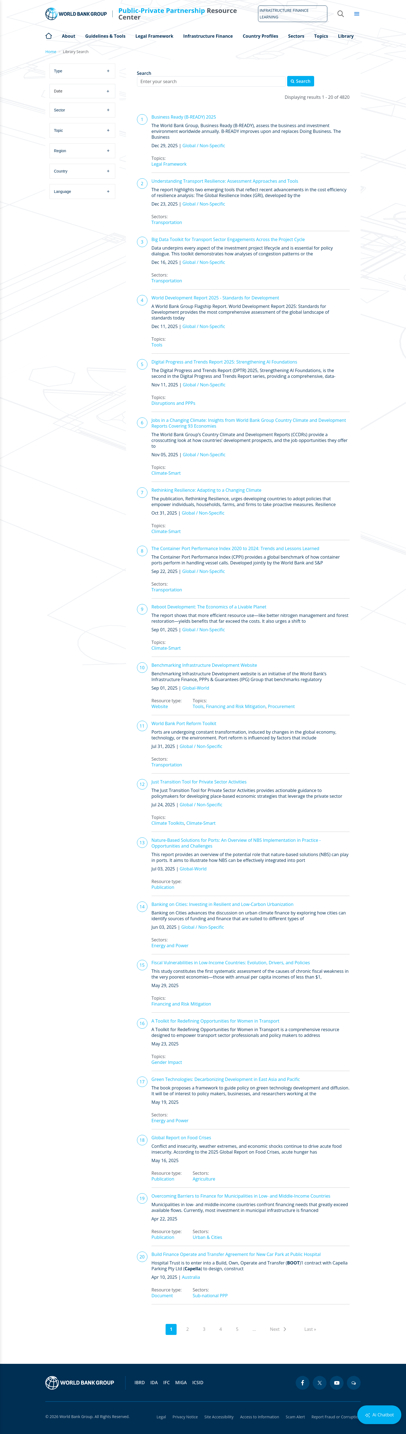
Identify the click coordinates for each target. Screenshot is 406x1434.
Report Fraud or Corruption (336, 1416)
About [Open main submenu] (68, 36)
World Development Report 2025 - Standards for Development (215, 298)
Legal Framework (169, 164)
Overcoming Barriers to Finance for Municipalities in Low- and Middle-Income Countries (241, 1196)
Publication (163, 887)
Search (144, 73)
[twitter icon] (320, 1383)
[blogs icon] (354, 1383)
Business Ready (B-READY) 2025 (184, 117)
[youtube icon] (337, 1383)
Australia (191, 1277)
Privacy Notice (185, 1416)
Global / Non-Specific (203, 146)
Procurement (281, 706)
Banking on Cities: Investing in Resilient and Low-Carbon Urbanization (222, 904)
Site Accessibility (219, 1416)
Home (48, 35)
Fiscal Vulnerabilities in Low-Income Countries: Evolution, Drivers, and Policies (231, 963)
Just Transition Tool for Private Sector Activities (199, 782)
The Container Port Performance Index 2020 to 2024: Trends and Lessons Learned (235, 548)
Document (162, 1296)
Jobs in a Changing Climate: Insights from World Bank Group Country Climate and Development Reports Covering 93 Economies (249, 423)
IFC (166, 1383)
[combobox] (83, 71)
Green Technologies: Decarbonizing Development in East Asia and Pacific (226, 1079)
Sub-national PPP (210, 1296)
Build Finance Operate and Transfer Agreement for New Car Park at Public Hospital (236, 1254)
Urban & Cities (207, 1237)
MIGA (181, 1383)
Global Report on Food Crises (181, 1138)
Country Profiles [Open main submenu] (260, 36)
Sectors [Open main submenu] (296, 36)
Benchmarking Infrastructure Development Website (204, 665)
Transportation (167, 222)
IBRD (140, 1383)
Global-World (195, 688)
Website (160, 706)
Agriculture (204, 1179)
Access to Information (259, 1416)
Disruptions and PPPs (174, 403)
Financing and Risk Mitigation (236, 706)
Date (81, 91)
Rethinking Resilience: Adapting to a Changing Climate (207, 490)
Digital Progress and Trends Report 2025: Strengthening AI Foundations (224, 362)
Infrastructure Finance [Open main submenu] (208, 36)
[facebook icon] (302, 1383)
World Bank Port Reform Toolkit (184, 723)
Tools (157, 345)
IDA (154, 1383)
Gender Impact (167, 1062)
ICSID (197, 1383)
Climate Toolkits (168, 823)
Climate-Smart (166, 473)
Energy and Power (170, 946)
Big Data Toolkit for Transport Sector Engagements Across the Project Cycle (228, 239)
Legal (161, 1416)
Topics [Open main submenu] (321, 36)
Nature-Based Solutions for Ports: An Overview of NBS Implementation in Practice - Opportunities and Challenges (236, 843)
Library (346, 36)
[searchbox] (84, 70)
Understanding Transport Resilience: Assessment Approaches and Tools (225, 181)
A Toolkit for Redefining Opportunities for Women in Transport (215, 1021)
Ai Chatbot (379, 1415)
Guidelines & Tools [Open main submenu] (105, 36)
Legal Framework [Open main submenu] (154, 36)
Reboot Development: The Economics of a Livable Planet (209, 607)
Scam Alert (295, 1416)
